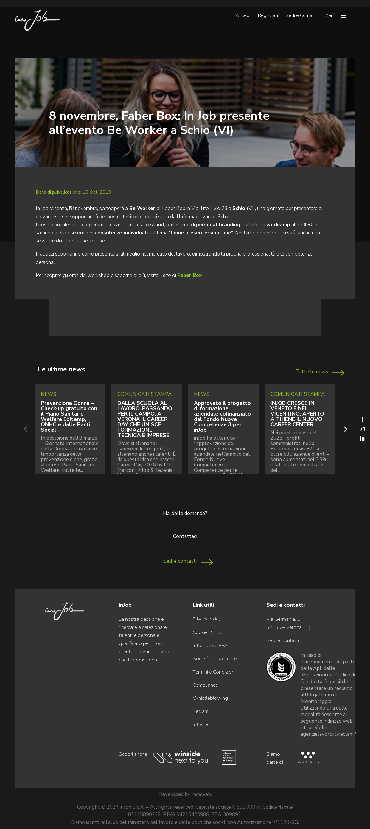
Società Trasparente (215, 658)
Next (345, 429)
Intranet (201, 724)
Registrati (268, 16)
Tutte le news (311, 371)
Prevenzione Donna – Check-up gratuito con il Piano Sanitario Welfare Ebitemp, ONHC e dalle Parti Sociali (69, 416)
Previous (25, 429)
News (48, 394)
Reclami (201, 711)
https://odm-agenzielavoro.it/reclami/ (328, 731)
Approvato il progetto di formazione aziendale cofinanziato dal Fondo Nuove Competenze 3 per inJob (222, 416)
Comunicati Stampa (144, 394)
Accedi (243, 16)
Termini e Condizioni (214, 671)
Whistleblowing (210, 698)
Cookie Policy (207, 632)
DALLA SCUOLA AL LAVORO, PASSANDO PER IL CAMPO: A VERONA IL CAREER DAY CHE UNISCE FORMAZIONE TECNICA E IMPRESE (144, 419)
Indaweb (201, 794)
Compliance (205, 685)
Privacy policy (207, 619)
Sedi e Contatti (301, 16)
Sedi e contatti (180, 561)
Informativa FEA (210, 645)
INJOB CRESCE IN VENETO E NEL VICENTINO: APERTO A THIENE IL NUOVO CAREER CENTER (297, 413)
